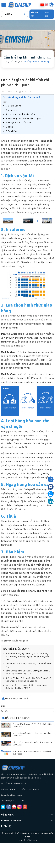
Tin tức (4, 711)
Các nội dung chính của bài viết (22, 97)
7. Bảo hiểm (11, 131)
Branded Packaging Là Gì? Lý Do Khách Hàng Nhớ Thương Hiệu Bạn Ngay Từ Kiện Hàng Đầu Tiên (26, 656)
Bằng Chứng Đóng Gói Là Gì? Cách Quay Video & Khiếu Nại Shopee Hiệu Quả (26, 672)
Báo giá (47, 14)
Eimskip (17, 631)
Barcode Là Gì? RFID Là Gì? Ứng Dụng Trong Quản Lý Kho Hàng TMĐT (25, 687)
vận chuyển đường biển (23, 184)
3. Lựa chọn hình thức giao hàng (20, 114)
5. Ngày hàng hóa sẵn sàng (18, 122)
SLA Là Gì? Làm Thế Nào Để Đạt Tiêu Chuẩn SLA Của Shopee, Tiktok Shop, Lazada (27, 679)
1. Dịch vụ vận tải (13, 105)
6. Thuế (9, 126)
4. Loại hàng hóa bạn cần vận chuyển (23, 118)
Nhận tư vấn (35, 14)
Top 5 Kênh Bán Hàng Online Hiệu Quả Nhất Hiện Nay (27, 665)
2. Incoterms (11, 110)
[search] (24, 14)
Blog (3, 705)
